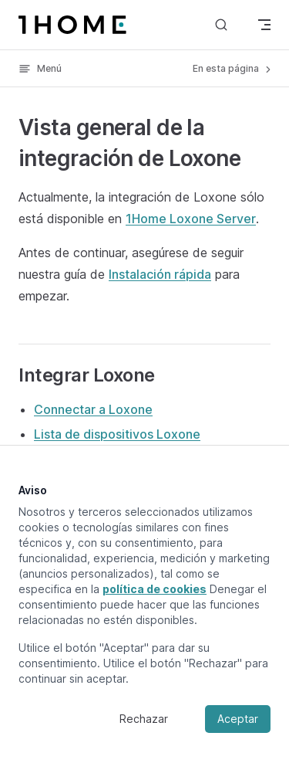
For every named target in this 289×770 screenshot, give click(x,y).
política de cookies (154, 588)
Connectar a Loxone (93, 409)
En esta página (233, 69)
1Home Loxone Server (191, 218)
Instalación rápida (160, 274)
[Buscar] (221, 24)
